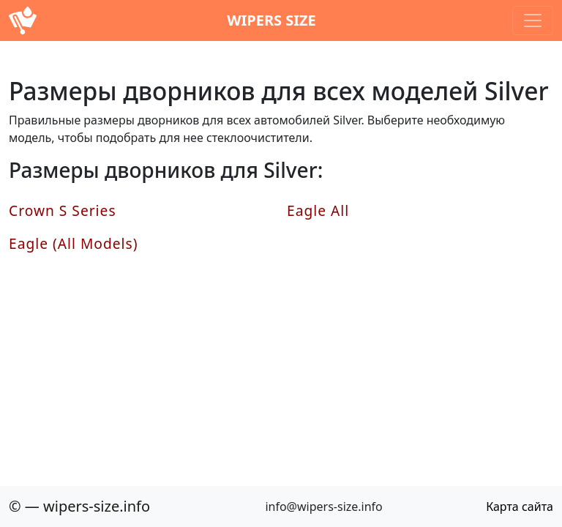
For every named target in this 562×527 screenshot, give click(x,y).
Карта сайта (519, 506)
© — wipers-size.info (79, 506)
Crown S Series (62, 210)
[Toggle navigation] (532, 20)
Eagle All (318, 210)
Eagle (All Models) (73, 243)
